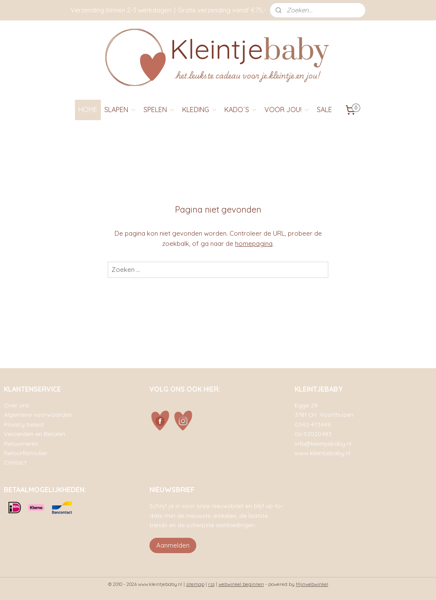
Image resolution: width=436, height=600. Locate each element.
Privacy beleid (23, 424)
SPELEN (159, 109)
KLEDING (200, 109)
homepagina (253, 243)
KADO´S (241, 109)
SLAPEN (120, 109)
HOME (88, 109)
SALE (324, 109)
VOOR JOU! (287, 109)
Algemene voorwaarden (38, 414)
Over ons (16, 405)
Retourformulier (25, 452)
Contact (15, 462)
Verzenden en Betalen (34, 433)
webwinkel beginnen (241, 584)
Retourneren (21, 443)
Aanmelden (172, 545)
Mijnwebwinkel (312, 584)
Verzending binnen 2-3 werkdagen (121, 10)
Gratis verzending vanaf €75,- (222, 10)
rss (211, 584)
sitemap (195, 584)
